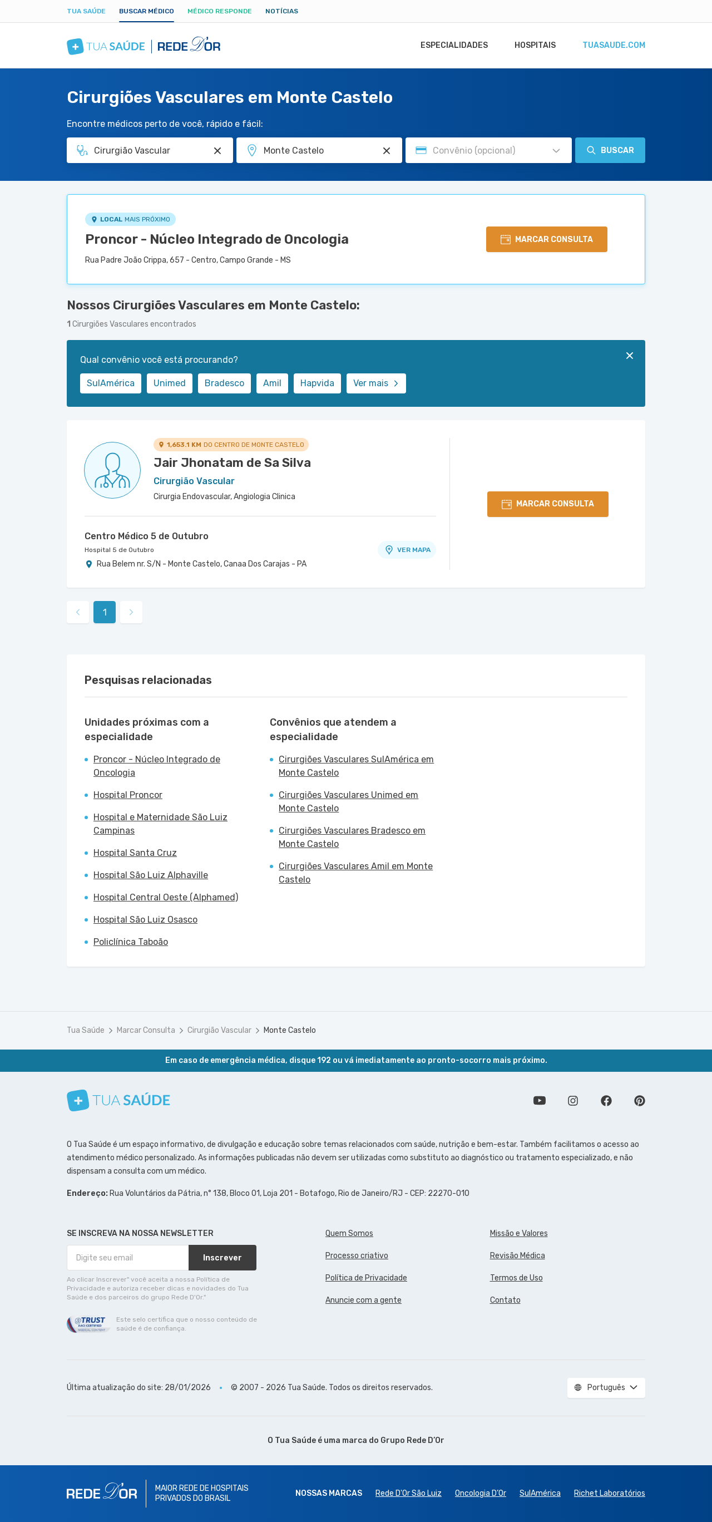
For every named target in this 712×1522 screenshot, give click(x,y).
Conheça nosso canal (539, 1100)
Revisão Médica (517, 1255)
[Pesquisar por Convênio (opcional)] (556, 150)
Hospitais (532, 46)
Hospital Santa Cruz (135, 853)
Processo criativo (356, 1255)
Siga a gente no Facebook (606, 1100)
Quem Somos (349, 1233)
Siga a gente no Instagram (572, 1100)
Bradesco (224, 383)
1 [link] (105, 612)
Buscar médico (146, 11)
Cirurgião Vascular (219, 1030)
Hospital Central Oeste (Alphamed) (165, 897)
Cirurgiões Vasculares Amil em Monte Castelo (356, 873)
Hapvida (317, 383)
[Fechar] (630, 356)
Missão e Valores (519, 1233)
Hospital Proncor (127, 795)
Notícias (281, 11)
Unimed (170, 383)
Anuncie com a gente (363, 1300)
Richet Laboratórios (609, 1493)
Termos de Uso (516, 1278)
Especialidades (448, 46)
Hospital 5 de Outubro (119, 550)
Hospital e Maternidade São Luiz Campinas (160, 824)
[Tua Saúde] (118, 1100)
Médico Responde (219, 11)
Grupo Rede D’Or (412, 1440)
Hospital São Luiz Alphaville (150, 875)
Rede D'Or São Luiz (408, 1493)
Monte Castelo (290, 1030)
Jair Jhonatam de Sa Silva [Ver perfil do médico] (232, 462)
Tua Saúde (86, 11)
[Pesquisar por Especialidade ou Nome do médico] (217, 150)
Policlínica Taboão (130, 942)
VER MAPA (407, 549)
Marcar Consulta (146, 1030)
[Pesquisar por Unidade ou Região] (386, 150)
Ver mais (376, 383)
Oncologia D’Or (480, 1493)
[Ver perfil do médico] (112, 470)
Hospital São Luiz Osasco (145, 919)
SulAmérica (111, 383)
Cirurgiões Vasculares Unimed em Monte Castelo (348, 802)
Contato (505, 1300)
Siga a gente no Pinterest (639, 1100)
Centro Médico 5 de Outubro (147, 536)
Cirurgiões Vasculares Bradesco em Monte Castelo (352, 837)
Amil (272, 383)
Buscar (610, 150)
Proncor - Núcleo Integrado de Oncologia (217, 239)
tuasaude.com (613, 46)
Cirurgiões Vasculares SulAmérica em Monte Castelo (356, 766)
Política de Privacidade (366, 1278)
